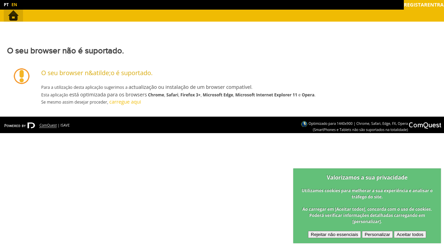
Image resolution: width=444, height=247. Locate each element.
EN (14, 5)
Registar (415, 4)
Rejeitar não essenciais (334, 234)
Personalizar (377, 234)
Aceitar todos (410, 234)
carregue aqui (125, 101)
